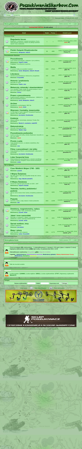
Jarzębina (66, 83)
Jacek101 (66, 62)
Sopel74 (21, 62)
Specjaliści (26, 255)
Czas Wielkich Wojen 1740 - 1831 (25, 168)
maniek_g (66, 232)
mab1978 (34, 123)
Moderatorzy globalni (49, 254)
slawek (66, 201)
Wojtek (21, 130)
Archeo (13, 103)
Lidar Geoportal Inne (19, 157)
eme (25, 84)
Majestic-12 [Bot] (44, 252)
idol (18, 202)
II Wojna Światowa (18, 182)
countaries (28, 123)
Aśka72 (28, 52)
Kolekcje (14, 118)
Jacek (66, 42)
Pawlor (21, 84)
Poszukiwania (16, 59)
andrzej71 (66, 193)
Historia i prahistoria (19, 81)
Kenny (19, 92)
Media (13, 67)
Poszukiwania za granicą (23, 64)
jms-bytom (22, 115)
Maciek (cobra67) (27, 178)
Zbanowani (33, 255)
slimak (66, 160)
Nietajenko (22, 52)
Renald (37, 70)
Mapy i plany (16, 230)
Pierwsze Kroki (9, 36)
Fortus (66, 121)
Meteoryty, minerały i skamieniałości (26, 87)
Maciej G (21, 123)
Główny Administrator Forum (65, 254)
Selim (26, 62)
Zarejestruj (16, 15)
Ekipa (15, 236)
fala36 (66, 98)
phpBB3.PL (55, 329)
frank (65, 90)
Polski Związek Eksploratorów (23, 50)
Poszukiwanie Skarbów (12, 55)
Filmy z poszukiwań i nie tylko (23, 149)
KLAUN (12, 255)
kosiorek (65, 211)
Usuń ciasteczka (8, 236)
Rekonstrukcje (16, 126)
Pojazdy (14, 199)
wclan (19, 162)
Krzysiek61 (20, 77)
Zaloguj (7, 15)
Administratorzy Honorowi (34, 254)
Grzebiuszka (29, 115)
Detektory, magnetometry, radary (25, 209)
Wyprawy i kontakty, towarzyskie (25, 110)
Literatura (14, 74)
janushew (66, 152)
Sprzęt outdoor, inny (19, 223)
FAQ (76, 15)
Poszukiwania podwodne (21, 133)
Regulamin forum (18, 39)
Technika (7, 205)
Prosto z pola (16, 141)
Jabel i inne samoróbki (20, 215)
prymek (19, 170)
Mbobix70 (13, 275)
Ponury (66, 52)
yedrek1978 (66, 128)
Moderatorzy (18, 255)
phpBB (33, 327)
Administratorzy (21, 254)
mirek (20, 70)
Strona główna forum (11, 24)
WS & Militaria (9, 165)
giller (66, 69)
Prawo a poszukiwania (20, 95)
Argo (24, 130)
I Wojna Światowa (18, 174)
